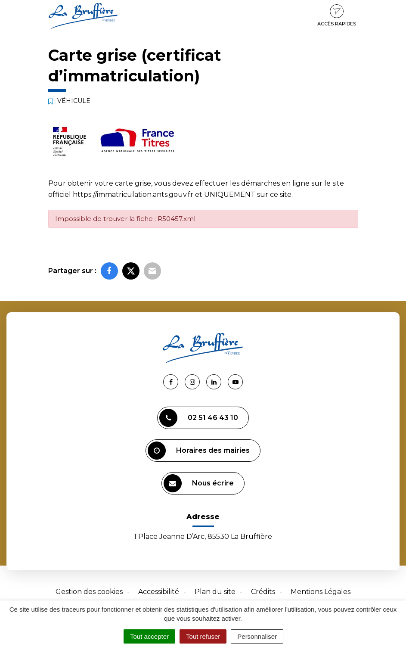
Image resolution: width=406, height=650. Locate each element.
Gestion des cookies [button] (89, 592)
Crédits (263, 592)
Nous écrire (199, 483)
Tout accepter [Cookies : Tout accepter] (149, 636)
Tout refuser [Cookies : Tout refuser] (203, 636)
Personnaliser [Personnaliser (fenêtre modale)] (257, 636)
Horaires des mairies (199, 451)
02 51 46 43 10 (198, 418)
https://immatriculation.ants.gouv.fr (133, 194)
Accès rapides (336, 15)
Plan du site (215, 592)
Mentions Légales (320, 592)
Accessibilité (158, 592)
